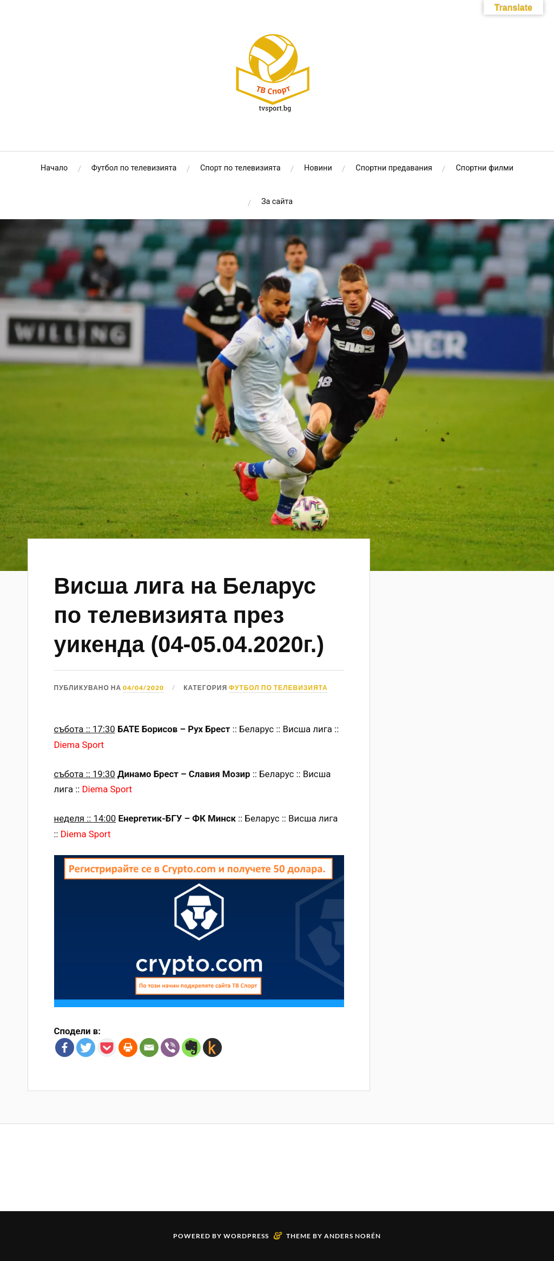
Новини (318, 168)
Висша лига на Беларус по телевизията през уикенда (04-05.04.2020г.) (189, 615)
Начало (54, 168)
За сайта (277, 201)
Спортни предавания (393, 168)
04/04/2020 (143, 688)
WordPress (246, 1236)
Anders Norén (352, 1236)
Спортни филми (484, 168)
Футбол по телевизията (134, 168)
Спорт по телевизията (240, 168)
